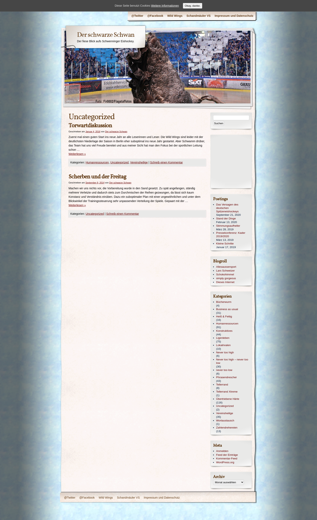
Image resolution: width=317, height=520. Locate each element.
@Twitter (137, 15)
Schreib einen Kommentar (166, 162)
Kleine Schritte (225, 243)
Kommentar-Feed (226, 458)
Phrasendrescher (226, 377)
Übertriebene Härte (227, 398)
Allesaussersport (226, 266)
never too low (224, 370)
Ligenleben (222, 337)
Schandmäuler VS (199, 15)
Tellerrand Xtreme (227, 391)
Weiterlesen (77, 154)
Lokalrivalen (223, 345)
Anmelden (222, 451)
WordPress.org (225, 462)
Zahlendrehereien (226, 427)
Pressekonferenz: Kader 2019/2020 (230, 234)
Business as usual (227, 309)
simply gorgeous (226, 278)
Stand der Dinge (226, 218)
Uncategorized (119, 162)
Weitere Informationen (165, 5)
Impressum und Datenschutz (234, 15)
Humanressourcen (97, 162)
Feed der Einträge (227, 454)
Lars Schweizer (225, 270)
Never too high (225, 352)
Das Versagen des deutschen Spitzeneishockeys (227, 208)
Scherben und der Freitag (97, 177)
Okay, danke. (193, 5)
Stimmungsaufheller (228, 225)
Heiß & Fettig (224, 316)
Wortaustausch (225, 420)
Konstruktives (224, 330)
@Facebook (155, 15)
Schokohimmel (225, 274)
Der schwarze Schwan (105, 35)
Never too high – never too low (232, 361)
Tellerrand (222, 384)
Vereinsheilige (139, 162)
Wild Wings (174, 15)
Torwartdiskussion (90, 126)
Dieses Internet (225, 282)
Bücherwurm (223, 301)
